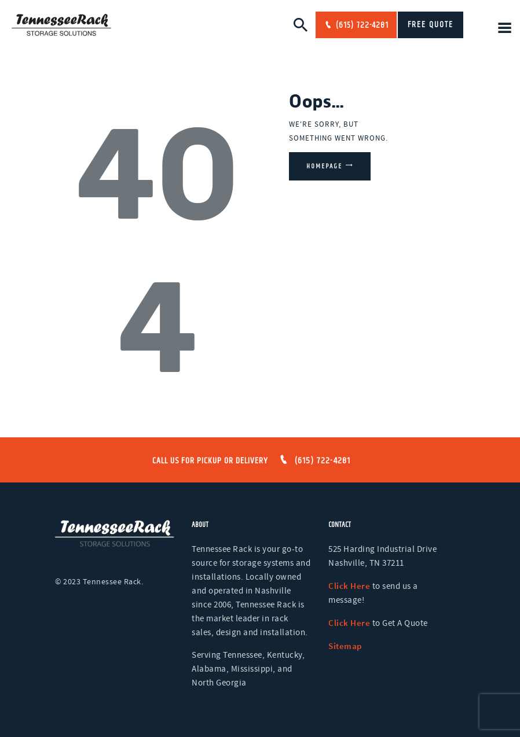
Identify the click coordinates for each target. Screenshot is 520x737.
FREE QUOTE (430, 25)
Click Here (349, 585)
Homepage (324, 166)
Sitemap (345, 645)
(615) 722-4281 (361, 25)
